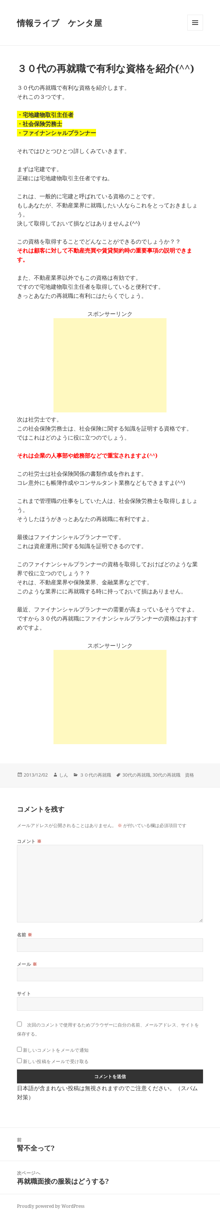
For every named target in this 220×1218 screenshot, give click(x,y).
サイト (24, 993)
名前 (24, 935)
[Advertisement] (110, 365)
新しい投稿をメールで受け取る (56, 1061)
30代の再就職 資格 (173, 775)
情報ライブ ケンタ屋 (59, 22)
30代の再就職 (136, 775)
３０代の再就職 (95, 775)
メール (27, 964)
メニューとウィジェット (195, 30)
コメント (29, 841)
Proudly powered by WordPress (50, 1206)
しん (63, 775)
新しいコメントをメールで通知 (56, 1050)
